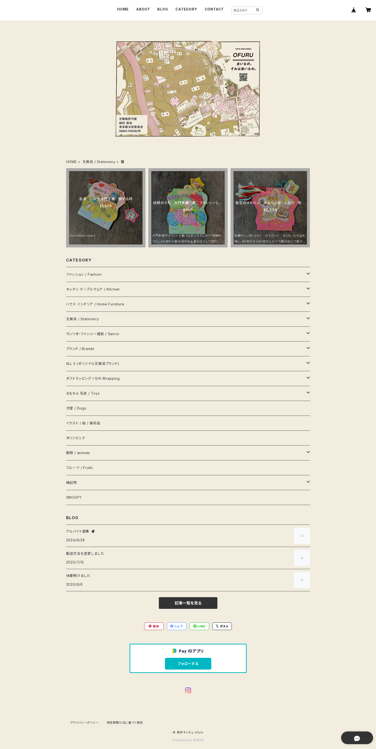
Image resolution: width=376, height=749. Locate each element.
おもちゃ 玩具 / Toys (83, 393)
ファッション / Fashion (84, 274)
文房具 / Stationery (98, 162)
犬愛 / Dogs (76, 408)
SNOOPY (74, 497)
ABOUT (143, 9)
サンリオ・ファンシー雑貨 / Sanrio (92, 334)
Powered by (188, 740)
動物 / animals (78, 453)
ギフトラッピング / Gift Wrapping (93, 378)
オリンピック (75, 438)
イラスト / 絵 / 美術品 (83, 423)
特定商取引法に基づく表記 (125, 722)
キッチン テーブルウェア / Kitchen (93, 289)
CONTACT (214, 9)
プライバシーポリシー (84, 722)
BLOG (162, 9)
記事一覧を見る (188, 603)
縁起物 (71, 482)
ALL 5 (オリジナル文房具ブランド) (93, 363)
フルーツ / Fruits (79, 468)
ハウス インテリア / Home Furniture (95, 304)
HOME (123, 9)
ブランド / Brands (80, 349)
